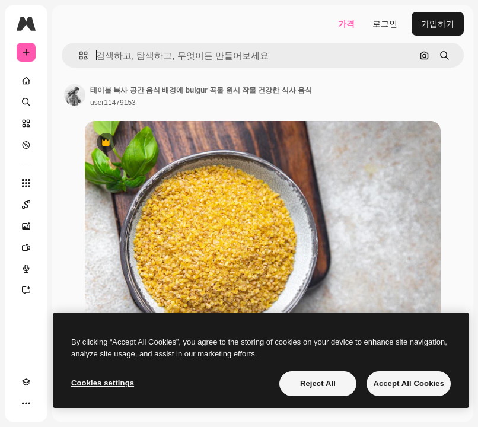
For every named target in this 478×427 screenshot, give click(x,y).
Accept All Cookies (408, 383)
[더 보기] (26, 403)
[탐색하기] (26, 144)
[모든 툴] (26, 183)
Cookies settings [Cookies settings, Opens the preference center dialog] (102, 382)
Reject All (318, 383)
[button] (78, 55)
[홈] (26, 80)
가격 (346, 23)
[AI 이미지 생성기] (26, 225)
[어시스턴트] (26, 290)
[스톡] (26, 123)
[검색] (26, 102)
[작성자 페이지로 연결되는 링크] (74, 95)
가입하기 (437, 23)
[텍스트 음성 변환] (26, 268)
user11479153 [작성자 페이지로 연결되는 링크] (113, 102)
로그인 (384, 23)
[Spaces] (26, 204)
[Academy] (26, 381)
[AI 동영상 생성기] (26, 247)
